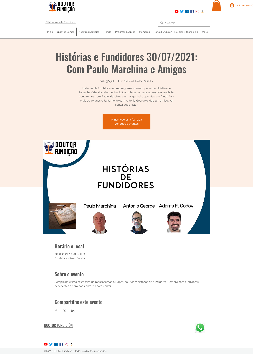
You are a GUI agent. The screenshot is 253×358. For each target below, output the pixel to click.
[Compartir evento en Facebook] (56, 311)
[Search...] (184, 23)
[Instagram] (197, 11)
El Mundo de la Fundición (60, 22)
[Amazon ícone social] (202, 11)
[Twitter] (182, 11)
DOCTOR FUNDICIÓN (58, 325)
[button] (216, 5)
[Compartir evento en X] (64, 311)
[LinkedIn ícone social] (187, 11)
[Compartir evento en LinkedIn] (73, 311)
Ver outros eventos (127, 123)
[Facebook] (192, 11)
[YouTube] (176, 11)
